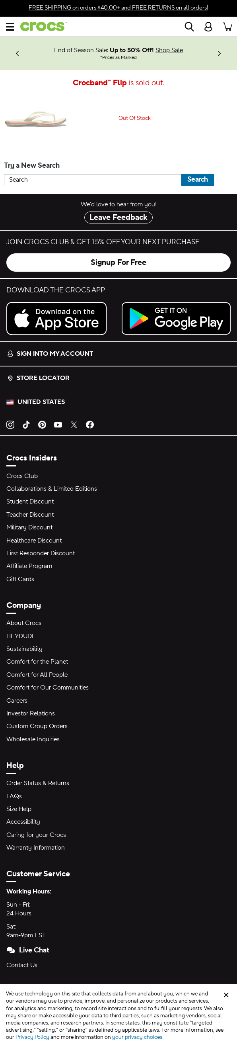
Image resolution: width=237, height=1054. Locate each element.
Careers (16, 701)
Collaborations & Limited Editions (51, 489)
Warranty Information (35, 848)
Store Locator (38, 378)
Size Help (18, 809)
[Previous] (17, 54)
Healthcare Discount (34, 541)
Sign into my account (50, 354)
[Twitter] (74, 424)
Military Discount (29, 527)
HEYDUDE (21, 636)
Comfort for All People (37, 675)
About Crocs (23, 623)
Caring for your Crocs (36, 835)
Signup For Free (118, 262)
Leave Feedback (118, 217)
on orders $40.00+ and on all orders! (118, 8)
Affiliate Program (29, 566)
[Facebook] (90, 424)
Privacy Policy (32, 1037)
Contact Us (21, 965)
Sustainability (24, 649)
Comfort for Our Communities (47, 688)
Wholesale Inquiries (33, 739)
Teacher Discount (30, 515)
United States (41, 402)
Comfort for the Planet (37, 662)
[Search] (189, 26)
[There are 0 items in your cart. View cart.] (227, 27)
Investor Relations (30, 713)
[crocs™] (40, 26)
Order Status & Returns (37, 783)
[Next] (219, 54)
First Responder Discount (40, 553)
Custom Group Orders (37, 726)
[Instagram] (10, 424)
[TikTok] (26, 424)
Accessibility (23, 822)
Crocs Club (22, 476)
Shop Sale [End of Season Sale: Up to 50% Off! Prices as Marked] (169, 50)
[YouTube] (58, 424)
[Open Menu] (10, 27)
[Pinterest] (42, 424)
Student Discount (30, 501)
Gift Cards (20, 579)
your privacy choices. (137, 1037)
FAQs (14, 796)
